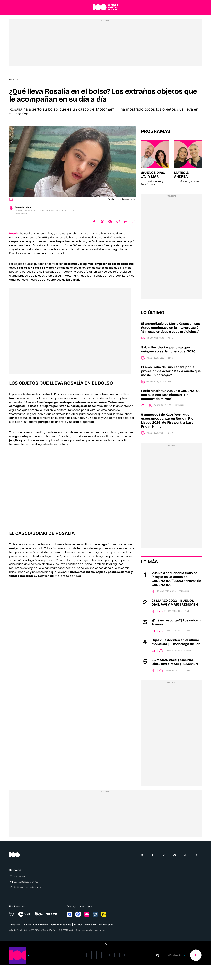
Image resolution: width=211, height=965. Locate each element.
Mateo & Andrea (181, 176)
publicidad (91, 926)
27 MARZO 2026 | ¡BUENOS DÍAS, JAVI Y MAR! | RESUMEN (175, 604)
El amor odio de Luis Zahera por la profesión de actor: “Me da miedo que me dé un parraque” (171, 372)
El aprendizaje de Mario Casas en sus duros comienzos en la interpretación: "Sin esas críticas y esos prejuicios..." (171, 329)
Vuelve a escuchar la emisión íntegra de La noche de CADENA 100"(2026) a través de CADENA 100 (176, 580)
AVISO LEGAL (15, 926)
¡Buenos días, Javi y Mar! (153, 176)
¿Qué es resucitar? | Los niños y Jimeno (176, 624)
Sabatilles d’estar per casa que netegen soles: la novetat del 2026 (168, 351)
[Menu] (12, 8)
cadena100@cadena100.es (26, 883)
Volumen (158, 955)
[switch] (105, 944)
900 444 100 (19, 877)
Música (13, 80)
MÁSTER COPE (106, 926)
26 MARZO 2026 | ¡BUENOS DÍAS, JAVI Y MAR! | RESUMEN (175, 663)
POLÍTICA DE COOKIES (60, 926)
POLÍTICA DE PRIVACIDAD (36, 926)
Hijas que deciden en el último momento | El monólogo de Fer (176, 643)
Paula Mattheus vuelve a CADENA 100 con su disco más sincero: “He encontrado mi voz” (171, 396)
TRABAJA (78, 926)
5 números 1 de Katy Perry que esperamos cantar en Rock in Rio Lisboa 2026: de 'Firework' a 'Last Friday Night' (167, 422)
